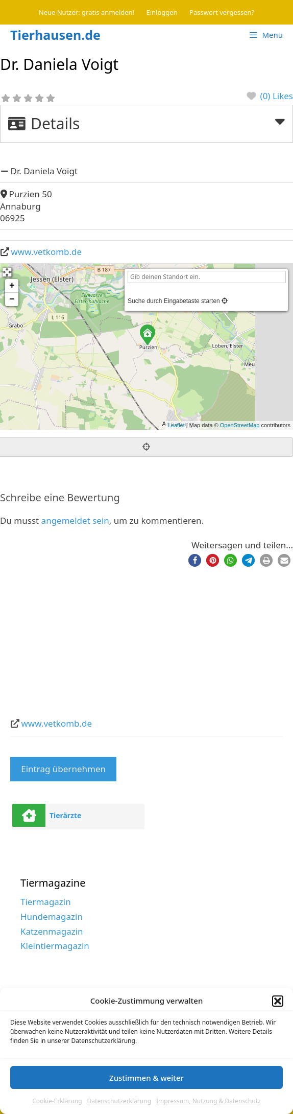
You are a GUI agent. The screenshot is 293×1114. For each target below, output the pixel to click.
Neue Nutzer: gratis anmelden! (86, 12)
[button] (278, 1001)
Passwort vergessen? (221, 12)
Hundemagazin (51, 916)
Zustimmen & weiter (146, 1078)
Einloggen (162, 12)
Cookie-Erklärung (57, 1101)
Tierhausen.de (55, 34)
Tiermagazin (45, 902)
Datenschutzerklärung (119, 1101)
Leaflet (176, 425)
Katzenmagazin (51, 931)
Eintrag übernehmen (63, 769)
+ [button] (12, 286)
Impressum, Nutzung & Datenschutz (208, 1101)
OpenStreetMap (240, 425)
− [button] (12, 299)
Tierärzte (66, 815)
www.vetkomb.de (46, 252)
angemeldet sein (75, 520)
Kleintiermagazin (54, 945)
